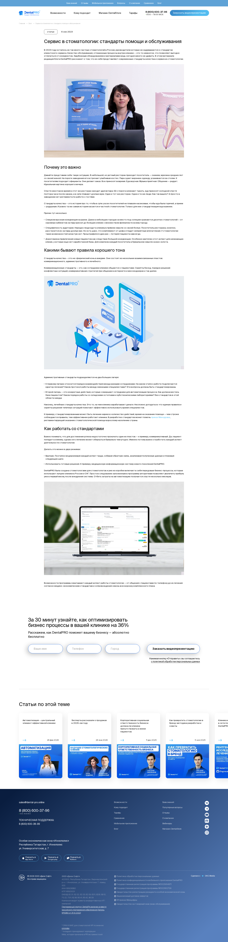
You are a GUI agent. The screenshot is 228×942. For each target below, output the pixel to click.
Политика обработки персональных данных (136, 876)
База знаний (168, 802)
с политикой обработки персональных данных (175, 661)
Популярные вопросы (172, 807)
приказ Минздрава (160, 417)
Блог (116, 829)
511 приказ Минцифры (125, 900)
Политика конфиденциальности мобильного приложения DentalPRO (148, 880)
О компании (168, 818)
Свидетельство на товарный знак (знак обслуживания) (142, 904)
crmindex (65, 928)
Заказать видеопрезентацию (173, 648)
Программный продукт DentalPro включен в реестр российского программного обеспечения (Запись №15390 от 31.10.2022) (84, 910)
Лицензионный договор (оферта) (131, 896)
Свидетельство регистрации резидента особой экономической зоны (149, 892)
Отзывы (166, 813)
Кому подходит (121, 807)
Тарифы (117, 813)
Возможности (120, 802)
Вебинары (167, 823)
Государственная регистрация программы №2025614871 (142, 884)
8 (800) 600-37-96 (34, 810)
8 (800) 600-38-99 (29, 823)
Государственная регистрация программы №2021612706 (142, 888)
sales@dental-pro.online (31, 802)
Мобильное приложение (125, 823)
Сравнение (119, 818)
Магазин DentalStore (171, 829)
